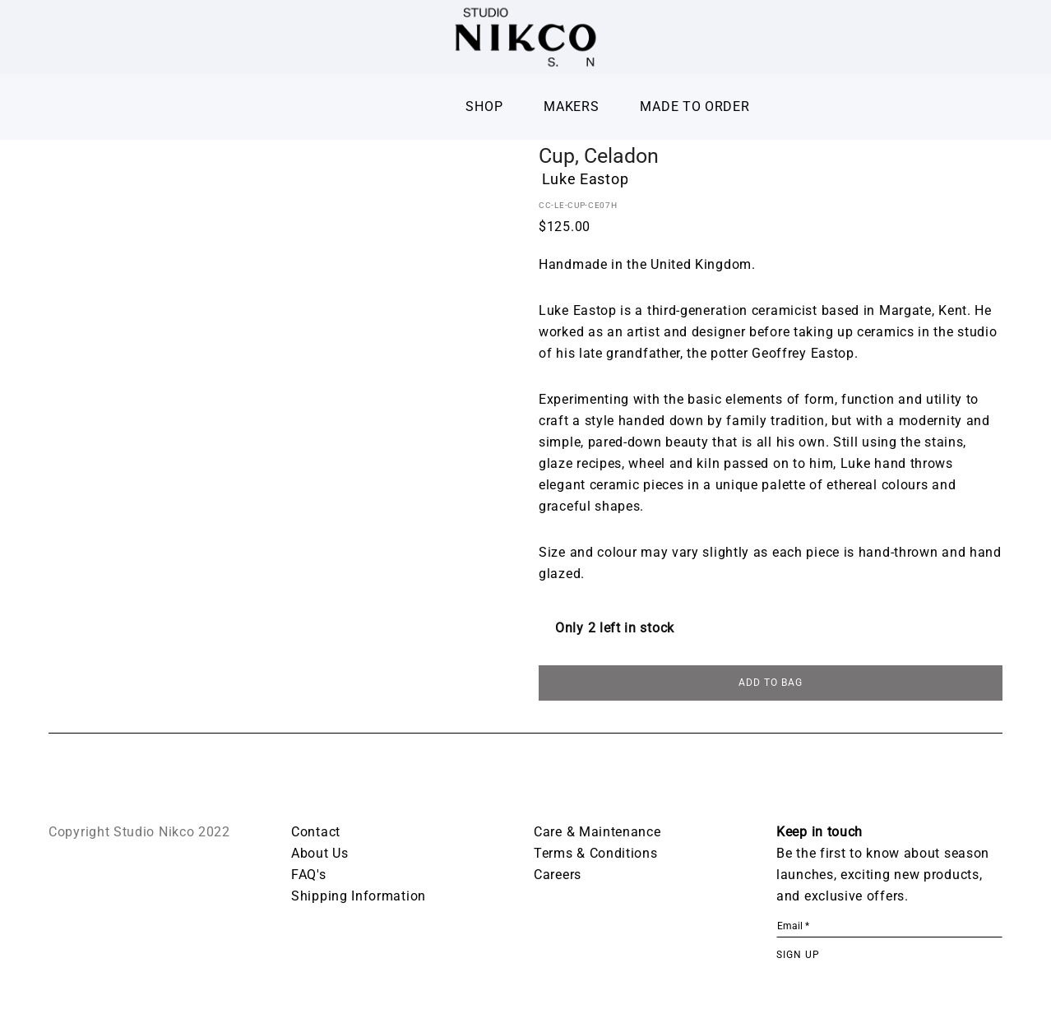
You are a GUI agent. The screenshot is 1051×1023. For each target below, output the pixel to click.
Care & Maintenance (597, 834)
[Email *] (889, 929)
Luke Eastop (585, 178)
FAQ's (308, 877)
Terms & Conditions (596, 855)
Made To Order (694, 106)
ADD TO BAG (770, 685)
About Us (320, 855)
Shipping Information (358, 898)
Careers (557, 877)
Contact (315, 834)
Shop (483, 106)
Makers (571, 106)
